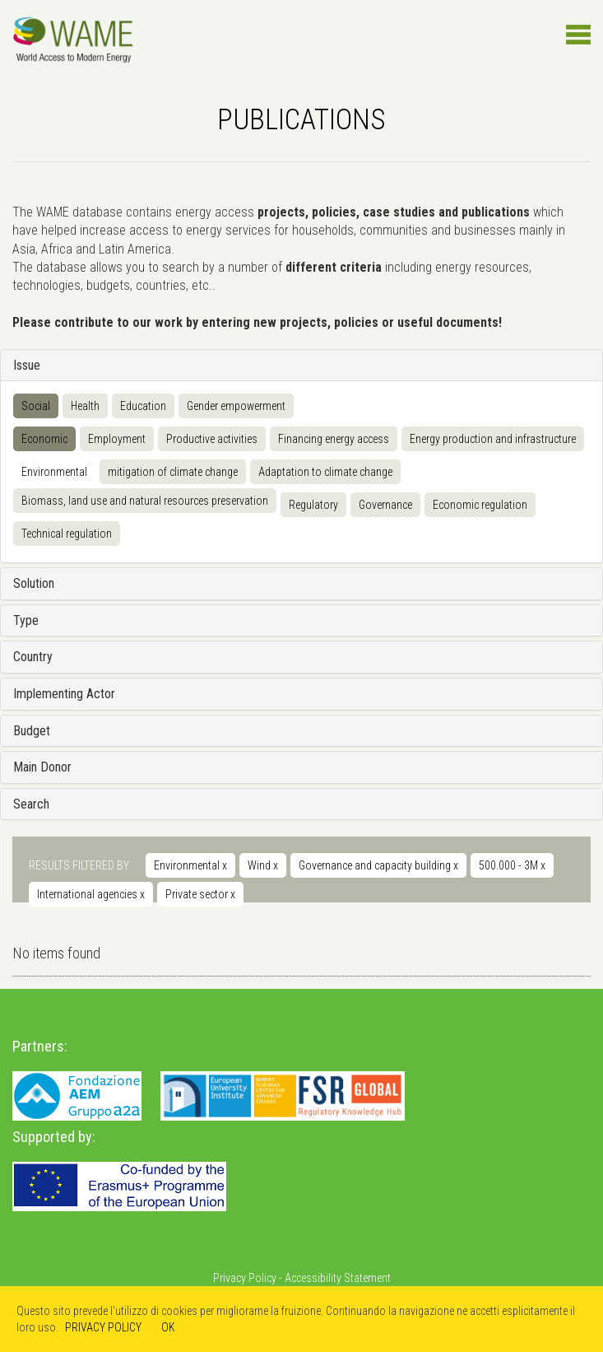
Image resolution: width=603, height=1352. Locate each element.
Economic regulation (480, 504)
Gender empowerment (236, 406)
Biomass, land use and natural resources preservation (144, 500)
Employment (117, 438)
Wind (263, 865)
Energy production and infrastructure (493, 438)
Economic (44, 438)
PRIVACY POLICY (103, 1327)
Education (143, 406)
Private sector (200, 894)
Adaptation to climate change (325, 471)
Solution (33, 583)
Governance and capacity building (378, 865)
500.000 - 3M (512, 865)
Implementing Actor (64, 694)
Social (35, 406)
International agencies (91, 894)
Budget (31, 731)
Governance (385, 504)
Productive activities (211, 438)
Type (26, 620)
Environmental (54, 471)
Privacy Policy (244, 1277)
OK (168, 1327)
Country (33, 656)
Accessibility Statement (338, 1277)
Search (31, 804)
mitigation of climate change (173, 471)
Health (85, 406)
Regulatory (313, 504)
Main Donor (42, 767)
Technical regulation (66, 533)
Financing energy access (333, 438)
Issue (26, 365)
